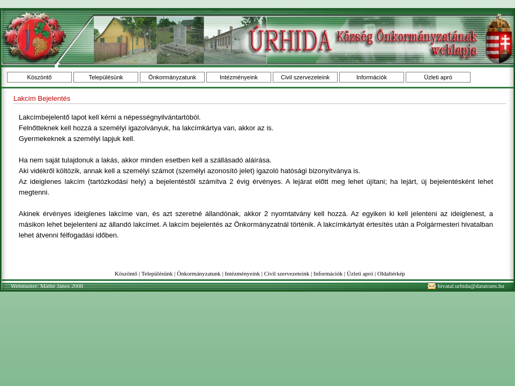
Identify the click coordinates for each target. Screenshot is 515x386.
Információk (371, 77)
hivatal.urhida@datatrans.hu (471, 286)
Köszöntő (39, 77)
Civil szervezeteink (305, 77)
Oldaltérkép (391, 273)
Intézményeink (239, 77)
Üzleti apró (438, 77)
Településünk (105, 77)
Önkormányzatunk (172, 77)
